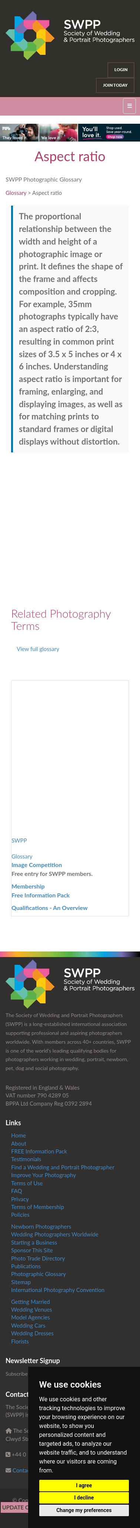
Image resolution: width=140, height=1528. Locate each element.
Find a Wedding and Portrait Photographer (62, 1167)
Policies (20, 1214)
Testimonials (26, 1159)
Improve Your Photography (43, 1175)
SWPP (19, 840)
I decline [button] (84, 1498)
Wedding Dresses (32, 1333)
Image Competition (36, 864)
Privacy (20, 1199)
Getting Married (30, 1301)
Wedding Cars (28, 1325)
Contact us (26, 1470)
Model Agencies (30, 1317)
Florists (20, 1341)
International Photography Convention (57, 1289)
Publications (26, 1266)
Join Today (115, 85)
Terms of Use (27, 1183)
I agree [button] (84, 1485)
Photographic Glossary (38, 1273)
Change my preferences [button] (83, 1510)
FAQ (16, 1190)
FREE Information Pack (39, 1151)
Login (120, 69)
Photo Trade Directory (38, 1258)
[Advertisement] (70, 530)
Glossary (16, 192)
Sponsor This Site (32, 1250)
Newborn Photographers (41, 1226)
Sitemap (21, 1282)
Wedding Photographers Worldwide (55, 1234)
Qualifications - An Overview (49, 907)
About (18, 1143)
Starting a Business (34, 1242)
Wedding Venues (31, 1309)
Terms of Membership (37, 1206)
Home (18, 1135)
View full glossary (38, 648)
